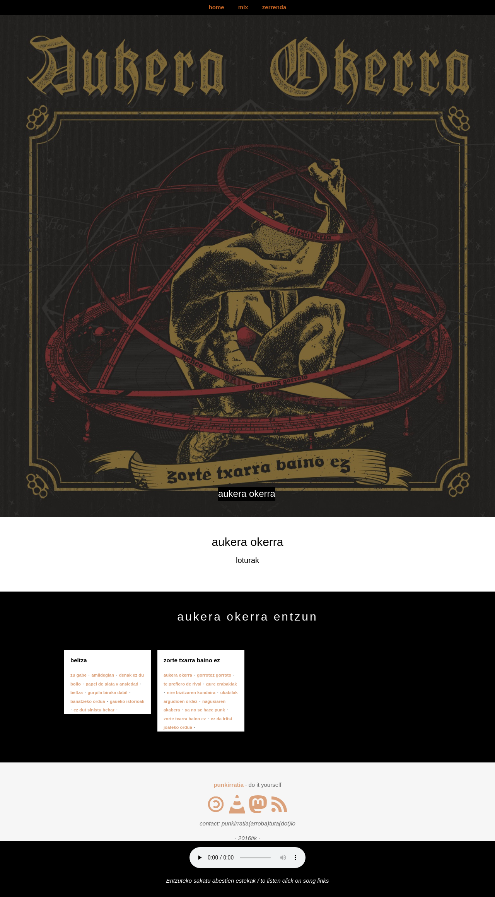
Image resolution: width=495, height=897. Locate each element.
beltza (76, 692)
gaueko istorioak (127, 701)
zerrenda (274, 7)
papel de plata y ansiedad (111, 684)
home (216, 7)
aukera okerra (178, 675)
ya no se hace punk (205, 710)
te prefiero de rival (182, 684)
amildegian (102, 675)
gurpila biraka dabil (107, 692)
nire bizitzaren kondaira (191, 692)
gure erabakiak (221, 684)
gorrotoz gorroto (214, 675)
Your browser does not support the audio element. (247, 857)
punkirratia (228, 784)
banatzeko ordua (87, 701)
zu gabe (78, 675)
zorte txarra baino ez (185, 718)
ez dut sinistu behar (93, 710)
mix (243, 7)
